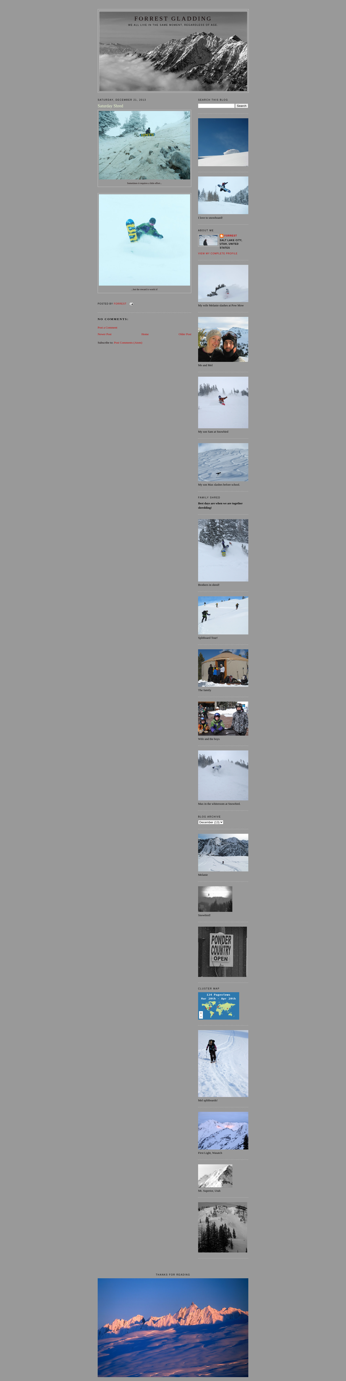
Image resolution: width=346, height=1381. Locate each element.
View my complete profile (218, 253)
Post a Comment (107, 327)
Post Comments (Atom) (128, 342)
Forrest (230, 235)
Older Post (185, 334)
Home (145, 334)
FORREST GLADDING (173, 18)
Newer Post (104, 334)
